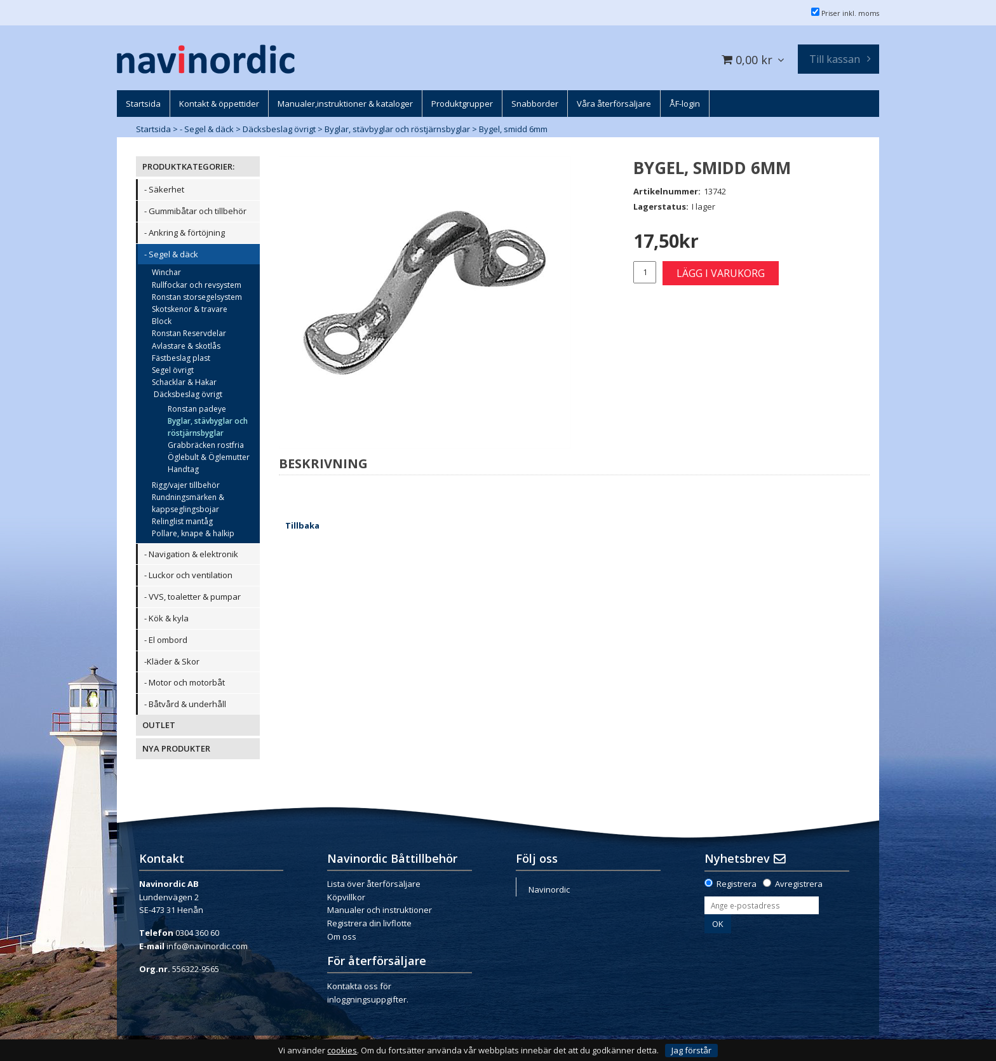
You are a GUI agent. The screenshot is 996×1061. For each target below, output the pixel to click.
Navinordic (549, 889)
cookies (342, 1050)
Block (162, 321)
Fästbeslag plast (181, 358)
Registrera (737, 883)
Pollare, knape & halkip (193, 533)
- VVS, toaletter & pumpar (192, 596)
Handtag (183, 469)
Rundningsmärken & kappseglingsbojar (188, 503)
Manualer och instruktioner (379, 910)
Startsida (153, 129)
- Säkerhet (164, 189)
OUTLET (158, 725)
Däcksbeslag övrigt (279, 129)
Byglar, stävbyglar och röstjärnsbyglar (397, 129)
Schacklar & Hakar (184, 382)
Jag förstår (691, 1050)
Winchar (166, 272)
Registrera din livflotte (369, 923)
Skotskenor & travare (189, 309)
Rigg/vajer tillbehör (186, 485)
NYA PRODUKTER (176, 748)
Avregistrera (799, 883)
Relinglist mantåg (182, 521)
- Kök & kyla (166, 618)
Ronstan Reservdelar (189, 333)
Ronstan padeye (197, 408)
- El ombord (165, 639)
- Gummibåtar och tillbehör (195, 211)
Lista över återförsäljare (374, 883)
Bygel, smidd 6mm (513, 129)
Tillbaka (302, 525)
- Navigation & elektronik (191, 554)
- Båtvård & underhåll (185, 704)
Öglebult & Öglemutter (209, 457)
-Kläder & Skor (171, 661)
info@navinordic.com (207, 946)
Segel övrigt (173, 370)
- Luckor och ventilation (188, 575)
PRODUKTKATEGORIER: (188, 166)
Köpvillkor (346, 897)
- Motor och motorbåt (184, 682)
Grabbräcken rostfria (206, 445)
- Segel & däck (207, 129)
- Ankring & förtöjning (184, 232)
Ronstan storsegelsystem (197, 297)
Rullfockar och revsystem (196, 285)
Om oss (341, 936)
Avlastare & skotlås (186, 346)
